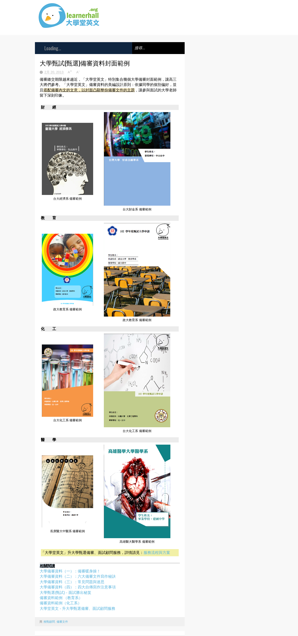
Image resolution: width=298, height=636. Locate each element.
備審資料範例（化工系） (61, 603)
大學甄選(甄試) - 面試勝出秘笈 (65, 593)
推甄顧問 (49, 621)
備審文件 (62, 621)
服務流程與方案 (157, 553)
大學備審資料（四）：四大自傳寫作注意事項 (78, 587)
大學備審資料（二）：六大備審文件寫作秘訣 (78, 576)
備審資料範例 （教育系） (61, 598)
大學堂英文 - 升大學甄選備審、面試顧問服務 (77, 608)
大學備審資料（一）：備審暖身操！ (70, 571)
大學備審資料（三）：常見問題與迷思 (72, 582)
